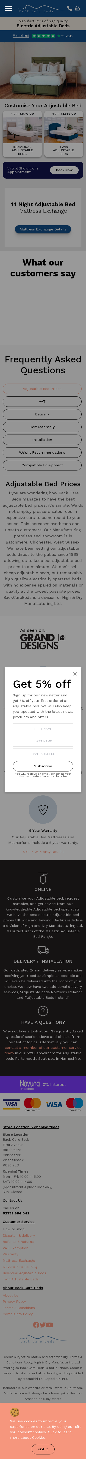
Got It (43, 1449)
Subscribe (43, 766)
